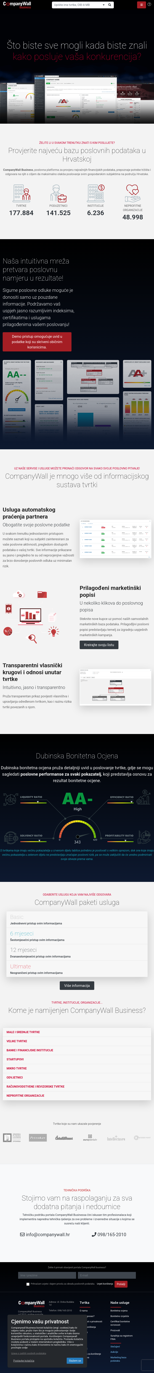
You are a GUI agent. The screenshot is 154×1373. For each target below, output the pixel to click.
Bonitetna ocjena (119, 1310)
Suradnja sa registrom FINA (121, 1337)
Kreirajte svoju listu (99, 645)
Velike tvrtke (17, 1041)
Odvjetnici (15, 1077)
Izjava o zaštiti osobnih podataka (28, 1353)
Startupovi (15, 1059)
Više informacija (77, 985)
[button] (141, 4)
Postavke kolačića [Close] (23, 1360)
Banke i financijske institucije (30, 1050)
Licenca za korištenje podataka (90, 1356)
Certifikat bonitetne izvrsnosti (120, 1323)
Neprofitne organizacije (25, 1095)
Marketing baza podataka (118, 1359)
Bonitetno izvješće (119, 1316)
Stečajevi (115, 1346)
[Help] (149, 4)
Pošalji (121, 1284)
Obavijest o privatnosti (91, 1321)
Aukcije (114, 1352)
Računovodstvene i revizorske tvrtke (35, 1086)
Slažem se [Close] (75, 1360)
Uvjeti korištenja (105, 1283)
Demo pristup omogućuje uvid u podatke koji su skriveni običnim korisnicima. (37, 341)
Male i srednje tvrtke (23, 1032)
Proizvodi (115, 1330)
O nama (83, 1310)
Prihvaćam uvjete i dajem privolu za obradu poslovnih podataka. (63, 1283)
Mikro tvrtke (17, 1068)
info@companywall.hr (48, 1234)
